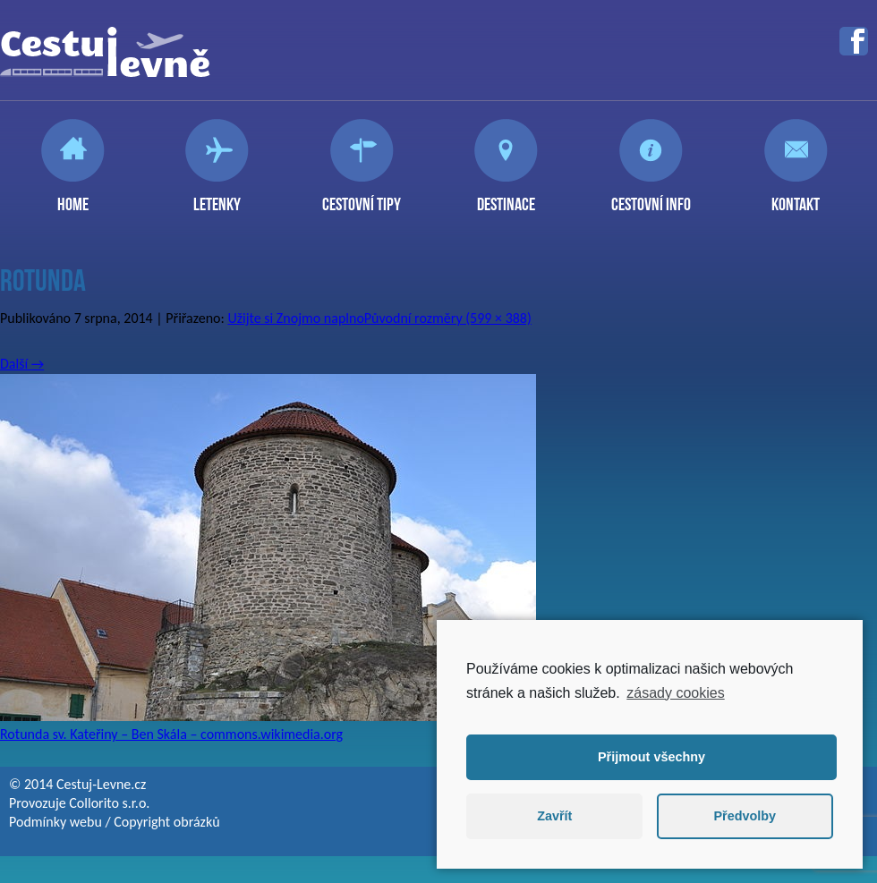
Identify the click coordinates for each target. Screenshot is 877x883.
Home (73, 197)
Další (22, 363)
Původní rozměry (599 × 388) (448, 318)
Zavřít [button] (554, 816)
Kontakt (795, 197)
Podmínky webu (55, 821)
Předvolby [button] (744, 816)
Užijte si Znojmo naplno (295, 318)
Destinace (506, 197)
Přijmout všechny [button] (651, 757)
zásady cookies (675, 692)
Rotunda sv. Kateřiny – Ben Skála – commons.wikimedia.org (171, 734)
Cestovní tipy (361, 197)
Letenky (217, 197)
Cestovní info (651, 197)
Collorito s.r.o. (109, 802)
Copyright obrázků (166, 821)
